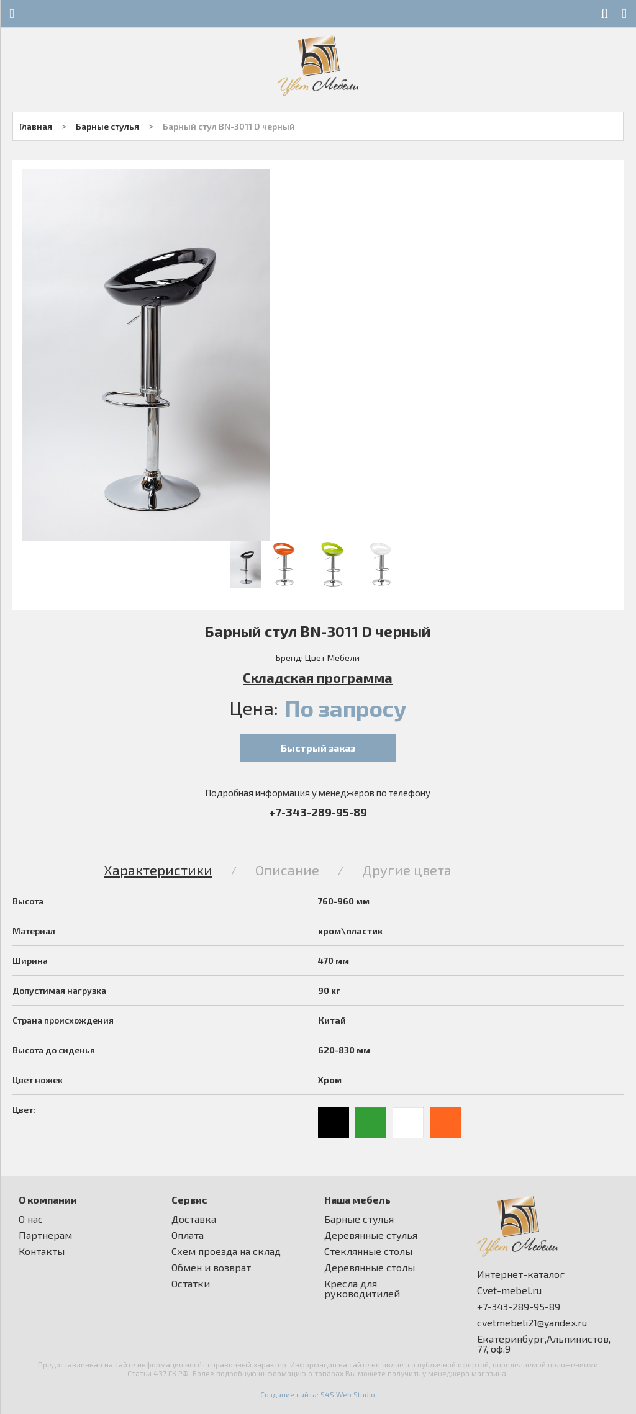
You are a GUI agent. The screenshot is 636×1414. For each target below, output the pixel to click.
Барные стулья (107, 126)
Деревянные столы (369, 1267)
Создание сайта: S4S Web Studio (317, 1394)
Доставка (193, 1219)
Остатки (190, 1284)
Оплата (187, 1235)
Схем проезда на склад (226, 1251)
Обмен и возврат (211, 1267)
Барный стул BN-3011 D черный (229, 126)
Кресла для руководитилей (362, 1289)
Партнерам (45, 1235)
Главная (35, 126)
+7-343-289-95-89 (318, 812)
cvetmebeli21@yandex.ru (532, 1323)
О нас (31, 1219)
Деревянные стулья (370, 1235)
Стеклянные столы (368, 1251)
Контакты (42, 1251)
